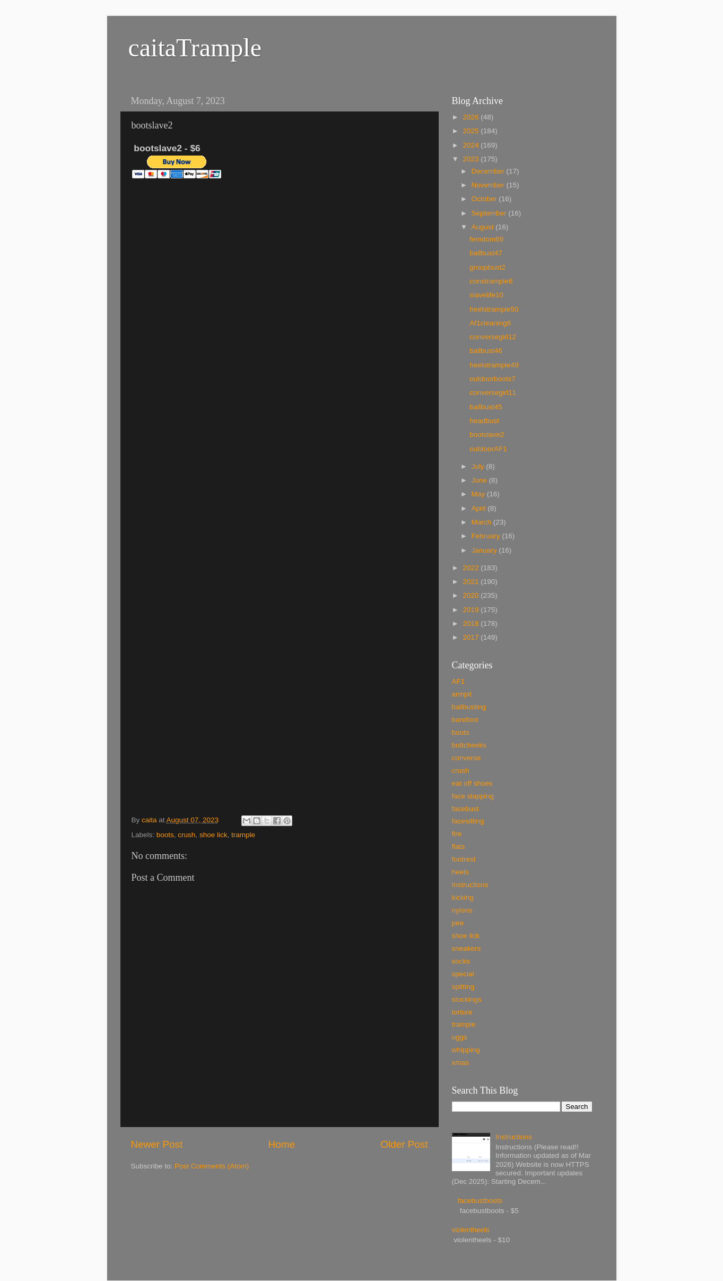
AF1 (458, 681)
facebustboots (480, 1201)
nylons (462, 910)
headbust (484, 421)
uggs (459, 1037)
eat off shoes (472, 783)
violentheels (471, 1230)
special (463, 974)
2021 (472, 582)
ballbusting (469, 707)
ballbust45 (485, 407)
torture (462, 1012)
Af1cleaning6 (490, 323)
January (485, 550)
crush (186, 835)
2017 (472, 637)
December (489, 171)
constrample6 (490, 281)
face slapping (473, 796)
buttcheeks (469, 745)
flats (458, 846)
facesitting (468, 821)
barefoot (465, 720)
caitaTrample (195, 47)
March (482, 522)
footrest (464, 859)
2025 (472, 131)
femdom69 (486, 239)
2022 (472, 568)
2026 (472, 117)
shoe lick (213, 835)
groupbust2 (487, 267)
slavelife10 (486, 295)
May (479, 494)
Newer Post (157, 1144)
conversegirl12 (492, 337)
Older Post (404, 1144)
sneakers (466, 948)
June (480, 480)
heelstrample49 (493, 365)
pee (458, 923)
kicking (463, 897)
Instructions (470, 885)
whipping (466, 1050)
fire (457, 834)
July (479, 466)
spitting (463, 987)
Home (281, 1144)
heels (460, 872)
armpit (462, 694)
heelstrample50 (493, 309)
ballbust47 (485, 253)
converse (466, 758)
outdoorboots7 (492, 379)
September (490, 213)
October (485, 199)
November (489, 185)
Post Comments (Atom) (212, 1166)
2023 (472, 159)
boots (165, 835)
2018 (472, 623)
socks (461, 961)
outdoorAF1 (488, 449)
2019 (472, 610)
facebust (465, 809)
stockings (467, 999)
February (487, 536)
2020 (472, 595)
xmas (460, 1063)
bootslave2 (486, 435)
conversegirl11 (492, 393)
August (484, 227)
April (480, 508)
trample (243, 835)
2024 (472, 145)
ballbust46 (485, 351)
